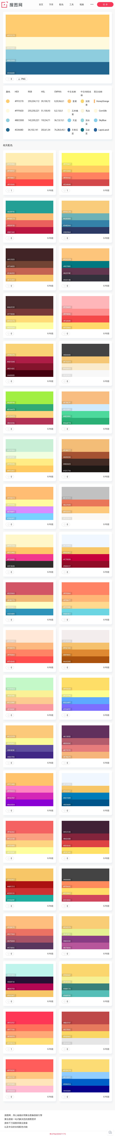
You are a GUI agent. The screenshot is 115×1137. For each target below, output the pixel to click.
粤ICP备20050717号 (58, 1134)
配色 (61, 4)
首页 (41, 4)
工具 (71, 4)
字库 (51, 4)
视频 (82, 4)
